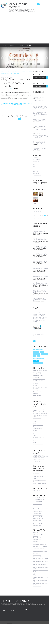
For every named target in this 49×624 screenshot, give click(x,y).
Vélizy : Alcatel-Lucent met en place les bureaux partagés (15, 83)
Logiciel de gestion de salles (39, 480)
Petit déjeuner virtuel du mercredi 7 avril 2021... (39, 291)
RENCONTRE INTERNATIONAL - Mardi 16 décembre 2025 (40, 108)
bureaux (7, 117)
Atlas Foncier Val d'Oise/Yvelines (40, 397)
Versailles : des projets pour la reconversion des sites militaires (13, 71)
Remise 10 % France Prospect (39, 483)
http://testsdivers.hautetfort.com (40, 546)
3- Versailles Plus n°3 (37, 515)
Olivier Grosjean (36, 298)
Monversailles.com (37, 372)
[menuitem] (4, 45)
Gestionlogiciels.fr (37, 539)
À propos (12, 45)
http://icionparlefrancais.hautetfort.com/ (40, 573)
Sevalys (34, 421)
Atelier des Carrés (37, 418)
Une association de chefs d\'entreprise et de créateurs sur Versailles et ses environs (40, 456)
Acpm (34, 433)
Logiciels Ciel (36, 473)
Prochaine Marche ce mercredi (39, 120)
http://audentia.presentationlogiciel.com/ (40, 568)
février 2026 (36, 157)
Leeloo (34, 435)
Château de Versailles (38, 382)
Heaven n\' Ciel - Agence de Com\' (40, 413)
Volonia (34, 440)
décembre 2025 (36, 159)
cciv (38, 356)
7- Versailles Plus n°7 (37, 522)
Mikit (34, 432)
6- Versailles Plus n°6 (37, 520)
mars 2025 (35, 171)
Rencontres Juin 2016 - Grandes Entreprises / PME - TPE (40, 318)
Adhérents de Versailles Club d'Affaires (39, 310)
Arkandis (35, 419)
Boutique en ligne (37, 481)
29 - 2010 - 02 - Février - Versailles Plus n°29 (38, 503)
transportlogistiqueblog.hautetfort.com (40, 578)
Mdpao (34, 442)
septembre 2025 (37, 162)
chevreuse (3, 119)
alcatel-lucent (17, 116)
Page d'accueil (29, 71)
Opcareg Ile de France (38, 425)
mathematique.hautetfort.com (39, 544)
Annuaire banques (37, 553)
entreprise (36, 351)
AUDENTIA (35, 532)
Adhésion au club (36, 461)
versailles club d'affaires (39, 358)
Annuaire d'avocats (37, 550)
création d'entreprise (38, 349)
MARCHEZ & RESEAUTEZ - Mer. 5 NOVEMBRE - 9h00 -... (40, 137)
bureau (10, 117)
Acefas (34, 423)
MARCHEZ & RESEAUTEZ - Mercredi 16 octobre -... (39, 231)
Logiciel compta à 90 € (38, 476)
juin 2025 (35, 168)
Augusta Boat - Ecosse (38, 444)
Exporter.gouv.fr (36, 390)
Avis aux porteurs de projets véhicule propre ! (10, 73)
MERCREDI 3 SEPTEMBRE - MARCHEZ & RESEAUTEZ (39, 143)
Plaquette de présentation (39, 459)
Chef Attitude (36, 439)
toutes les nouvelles (17, 117)
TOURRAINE (36, 283)
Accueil (4, 45)
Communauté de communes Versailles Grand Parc (39, 379)
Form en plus (36, 426)
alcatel (25, 116)
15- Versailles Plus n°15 (38, 497)
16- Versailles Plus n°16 (38, 499)
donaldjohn (35, 230)
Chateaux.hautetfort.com (38, 537)
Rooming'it (35, 536)
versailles (36, 360)
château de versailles (38, 363)
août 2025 (35, 164)
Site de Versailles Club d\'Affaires (40, 370)
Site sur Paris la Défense (38, 556)
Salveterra (35, 383)
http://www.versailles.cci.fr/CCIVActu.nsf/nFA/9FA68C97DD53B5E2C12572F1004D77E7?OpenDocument (16, 104)
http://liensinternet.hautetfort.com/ (40, 562)
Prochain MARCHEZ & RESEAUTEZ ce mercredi (40, 149)
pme (35, 356)
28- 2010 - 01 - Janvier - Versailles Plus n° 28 (40, 506)
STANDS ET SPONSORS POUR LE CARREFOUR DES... (40, 268)
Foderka (35, 445)
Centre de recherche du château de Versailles (40, 387)
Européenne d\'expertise (38, 437)
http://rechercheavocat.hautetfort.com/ (40, 581)
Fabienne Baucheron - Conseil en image (40, 416)
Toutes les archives (37, 175)
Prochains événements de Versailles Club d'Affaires (39, 315)
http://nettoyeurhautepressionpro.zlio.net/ (40, 570)
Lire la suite (38, 184)
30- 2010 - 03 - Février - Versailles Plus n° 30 (40, 509)
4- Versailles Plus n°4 (37, 516)
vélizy (12, 116)
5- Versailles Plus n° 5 (38, 518)
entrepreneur (45, 354)
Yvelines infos (36, 377)
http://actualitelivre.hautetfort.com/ (40, 559)
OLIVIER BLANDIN (37, 290)
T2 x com (35, 430)
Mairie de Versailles (37, 373)
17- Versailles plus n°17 (38, 501)
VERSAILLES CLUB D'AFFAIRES (18, 6)
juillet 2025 (35, 166)
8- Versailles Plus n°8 (37, 523)
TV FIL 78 (35, 385)
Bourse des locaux (37, 395)
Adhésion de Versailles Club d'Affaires (39, 321)
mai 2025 (35, 169)
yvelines (42, 351)
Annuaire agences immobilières (40, 551)
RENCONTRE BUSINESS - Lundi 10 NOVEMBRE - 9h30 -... (40, 131)
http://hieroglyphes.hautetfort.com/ (40, 565)
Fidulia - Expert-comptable (39, 411)
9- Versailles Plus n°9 (37, 525)
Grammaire (35, 541)
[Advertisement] (45, 22)
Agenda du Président (37, 312)
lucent (22, 116)
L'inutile (34, 587)
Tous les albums (36, 203)
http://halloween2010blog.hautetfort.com (40, 584)
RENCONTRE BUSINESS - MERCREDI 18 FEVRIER (38, 102)
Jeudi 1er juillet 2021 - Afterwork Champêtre (40, 284)
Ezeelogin (35, 238)
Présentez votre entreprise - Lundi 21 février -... (40, 246)
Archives (29, 45)
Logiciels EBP (36, 474)
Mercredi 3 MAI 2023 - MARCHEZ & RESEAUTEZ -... (40, 239)
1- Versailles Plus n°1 (37, 511)
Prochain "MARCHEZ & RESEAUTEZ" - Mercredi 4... (39, 96)
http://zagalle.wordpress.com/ (39, 575)
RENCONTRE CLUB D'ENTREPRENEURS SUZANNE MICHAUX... (40, 114)
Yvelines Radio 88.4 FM (38, 375)
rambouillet (24, 117)
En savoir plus (9, 623)
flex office (14, 119)
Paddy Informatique (37, 428)
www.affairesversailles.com (39, 548)
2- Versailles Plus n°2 (37, 513)
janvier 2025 (36, 173)
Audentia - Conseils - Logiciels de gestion (40, 409)
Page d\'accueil (36, 490)
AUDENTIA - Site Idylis (38, 534)
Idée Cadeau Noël (37, 586)
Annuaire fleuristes (37, 555)
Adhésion (21, 45)
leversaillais (35, 393)
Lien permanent (5, 115)
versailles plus (37, 354)
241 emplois (8, 119)
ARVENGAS (35, 246)
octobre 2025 (36, 161)
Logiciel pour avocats (37, 478)
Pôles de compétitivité (38, 391)
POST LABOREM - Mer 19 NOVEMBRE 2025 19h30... (39, 125)
